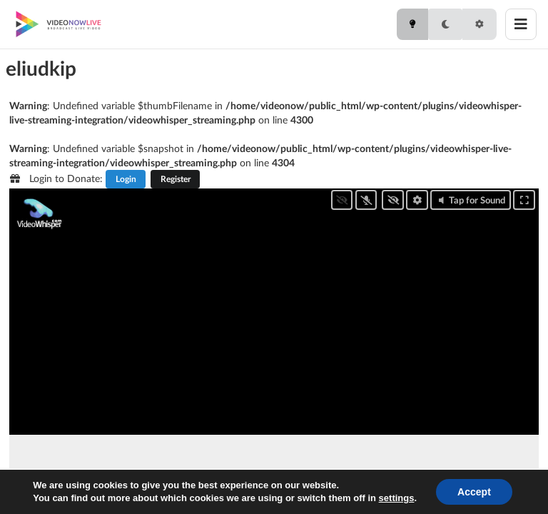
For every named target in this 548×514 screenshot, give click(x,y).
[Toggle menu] (521, 24)
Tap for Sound (470, 200)
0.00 (85, 487)
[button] (69, 488)
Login (126, 178)
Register (176, 178)
